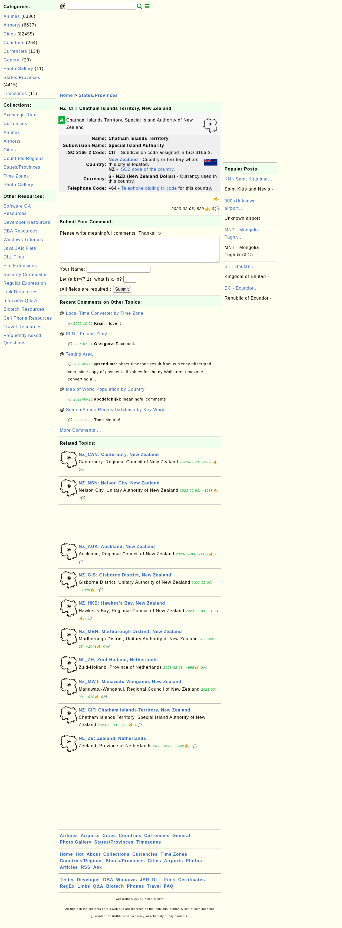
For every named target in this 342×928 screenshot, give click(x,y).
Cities (10, 34)
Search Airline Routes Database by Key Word (115, 415)
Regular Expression (25, 283)
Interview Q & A (20, 300)
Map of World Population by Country (105, 394)
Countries (14, 42)
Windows (126, 885)
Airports (12, 25)
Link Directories (21, 292)
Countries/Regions (24, 158)
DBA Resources (21, 231)
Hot (80, 859)
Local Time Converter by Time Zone (104, 318)
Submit (122, 294)
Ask (97, 872)
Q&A (98, 891)
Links (83, 891)
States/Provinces (22, 77)
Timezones (15, 93)
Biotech (115, 891)
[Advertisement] (29, 429)
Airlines (12, 16)
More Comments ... (80, 435)
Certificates (191, 885)
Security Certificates (26, 274)
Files (169, 885)
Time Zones (16, 176)
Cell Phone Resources (28, 318)
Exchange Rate (20, 115)
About (93, 859)
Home (66, 95)
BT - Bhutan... (240, 266)
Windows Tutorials (23, 239)
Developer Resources (27, 222)
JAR (144, 885)
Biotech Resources (24, 309)
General (12, 60)
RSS (85, 872)
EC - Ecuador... (241, 288)
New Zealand (123, 159)
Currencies (15, 51)
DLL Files (14, 257)
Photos (194, 866)
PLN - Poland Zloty (86, 339)
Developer (88, 885)
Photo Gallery (18, 68)
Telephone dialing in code (149, 188)
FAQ (169, 891)
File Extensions (20, 265)
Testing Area (79, 359)
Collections (116, 859)
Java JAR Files (20, 248)
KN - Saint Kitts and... (248, 179)
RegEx (67, 891)
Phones (135, 891)
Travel (154, 891)
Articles (69, 872)
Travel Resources (23, 326)
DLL (156, 885)
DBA (108, 885)
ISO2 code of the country (147, 169)
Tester (67, 885)
